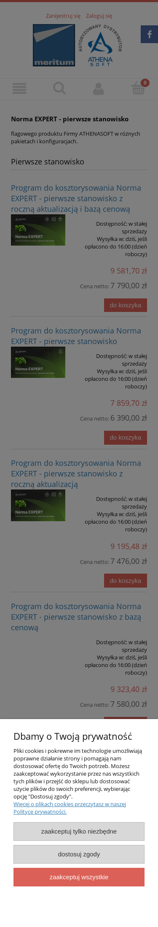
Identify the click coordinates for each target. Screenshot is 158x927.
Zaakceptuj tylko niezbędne (79, 831)
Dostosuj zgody (79, 854)
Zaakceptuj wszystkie (79, 877)
